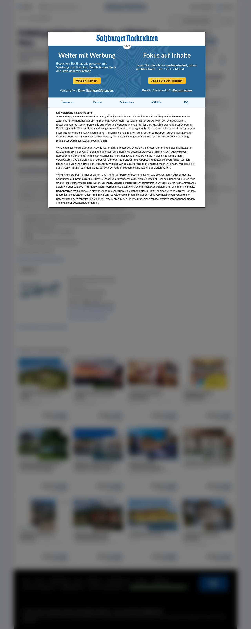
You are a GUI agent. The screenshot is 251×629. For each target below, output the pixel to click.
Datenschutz (127, 102)
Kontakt (97, 102)
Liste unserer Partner (76, 71)
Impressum (68, 102)
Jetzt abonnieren (167, 80)
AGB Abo (156, 102)
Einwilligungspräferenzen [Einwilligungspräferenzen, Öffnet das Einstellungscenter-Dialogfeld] (95, 90)
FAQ (185, 102)
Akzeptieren (87, 80)
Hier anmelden (181, 90)
